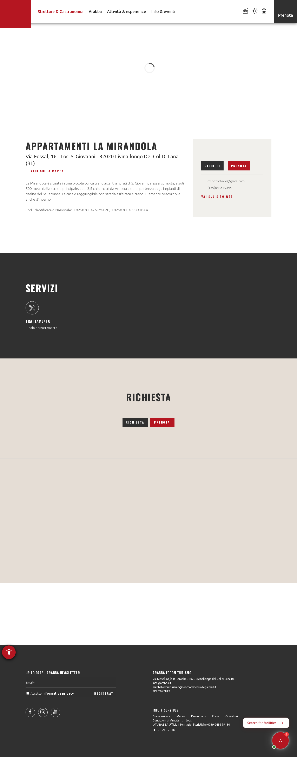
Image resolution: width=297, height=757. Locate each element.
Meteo (181, 716)
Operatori (231, 716)
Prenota (239, 166)
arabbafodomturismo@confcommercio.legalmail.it (184, 687)
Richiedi (212, 166)
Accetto (50, 702)
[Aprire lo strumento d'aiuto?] (9, 652)
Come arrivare (161, 716)
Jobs (189, 720)
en (173, 729)
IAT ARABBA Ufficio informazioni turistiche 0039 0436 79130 (191, 724)
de (163, 729)
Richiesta (135, 422)
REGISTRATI (104, 702)
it (154, 729)
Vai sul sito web (217, 196)
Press (215, 716)
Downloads (198, 716)
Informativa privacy (58, 702)
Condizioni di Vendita (166, 720)
